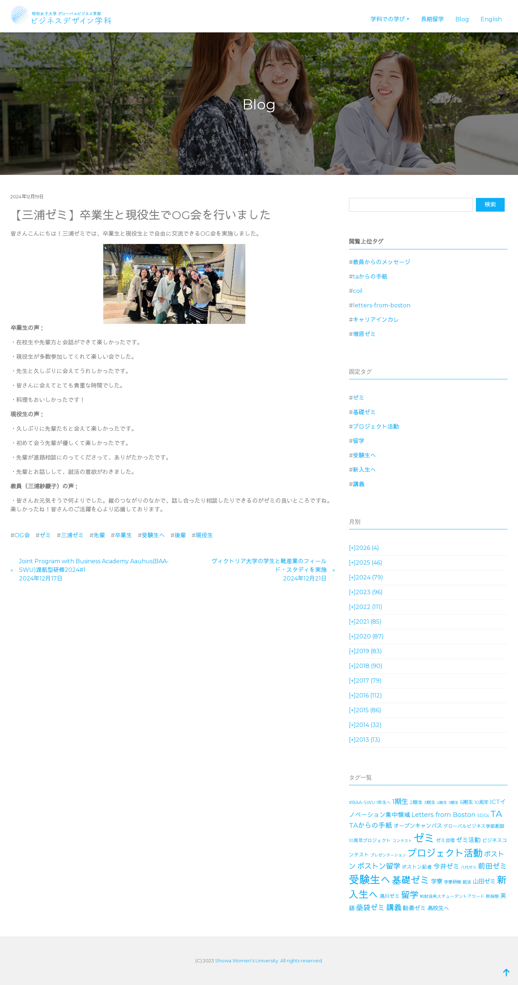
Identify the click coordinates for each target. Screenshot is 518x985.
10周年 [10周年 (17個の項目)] (481, 802)
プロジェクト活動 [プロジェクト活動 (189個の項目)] (445, 853)
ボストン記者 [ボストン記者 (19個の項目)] (417, 867)
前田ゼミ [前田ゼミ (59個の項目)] (492, 866)
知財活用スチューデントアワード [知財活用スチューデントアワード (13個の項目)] (452, 896)
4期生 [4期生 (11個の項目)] (442, 802)
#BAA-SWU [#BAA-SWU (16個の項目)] (362, 802)
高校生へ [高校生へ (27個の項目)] (438, 908)
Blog (462, 19)
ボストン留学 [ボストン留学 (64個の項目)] (378, 866)
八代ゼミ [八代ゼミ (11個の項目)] (469, 867)
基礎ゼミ (364, 412)
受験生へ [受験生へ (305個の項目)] (370, 879)
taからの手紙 (370, 276)
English (491, 19)
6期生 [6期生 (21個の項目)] (466, 802)
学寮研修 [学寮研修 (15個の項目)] (452, 882)
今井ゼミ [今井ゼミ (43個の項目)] (446, 867)
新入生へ (364, 469)
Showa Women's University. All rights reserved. (269, 960)
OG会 (22, 535)
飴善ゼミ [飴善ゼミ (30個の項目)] (414, 908)
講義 (358, 484)
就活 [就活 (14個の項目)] (467, 882)
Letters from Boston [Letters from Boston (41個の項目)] (444, 814)
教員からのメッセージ (381, 262)
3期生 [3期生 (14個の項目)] (429, 802)
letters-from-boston (381, 305)
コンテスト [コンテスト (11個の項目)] (402, 841)
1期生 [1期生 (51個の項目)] (400, 802)
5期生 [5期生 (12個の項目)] (454, 802)
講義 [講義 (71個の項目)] (393, 907)
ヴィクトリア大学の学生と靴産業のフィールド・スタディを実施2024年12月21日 (269, 570)
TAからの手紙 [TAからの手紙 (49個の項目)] (370, 825)
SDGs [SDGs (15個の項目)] (483, 815)
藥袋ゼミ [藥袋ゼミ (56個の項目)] (370, 907)
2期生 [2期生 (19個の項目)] (416, 802)
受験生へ (153, 535)
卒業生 (123, 535)
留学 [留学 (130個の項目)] (409, 895)
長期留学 (432, 19)
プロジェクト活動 (376, 426)
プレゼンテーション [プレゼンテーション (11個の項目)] (388, 855)
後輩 (180, 535)
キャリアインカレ (376, 319)
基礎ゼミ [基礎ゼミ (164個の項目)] (411, 880)
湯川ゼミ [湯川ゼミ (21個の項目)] (390, 896)
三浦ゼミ (72, 535)
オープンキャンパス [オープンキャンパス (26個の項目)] (418, 825)
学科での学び (388, 19)
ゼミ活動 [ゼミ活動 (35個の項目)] (468, 840)
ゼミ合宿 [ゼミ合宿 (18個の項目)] (445, 840)
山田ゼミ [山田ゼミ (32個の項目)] (484, 881)
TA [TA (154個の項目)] (496, 813)
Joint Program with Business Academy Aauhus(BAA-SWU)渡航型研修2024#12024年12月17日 (94, 570)
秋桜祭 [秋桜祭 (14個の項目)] (492, 896)
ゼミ (45, 535)
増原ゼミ (364, 334)
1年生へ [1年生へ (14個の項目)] (383, 802)
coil (358, 291)
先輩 (99, 535)
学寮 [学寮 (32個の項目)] (436, 881)
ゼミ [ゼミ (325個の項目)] (424, 838)
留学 (358, 441)
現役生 (204, 535)
